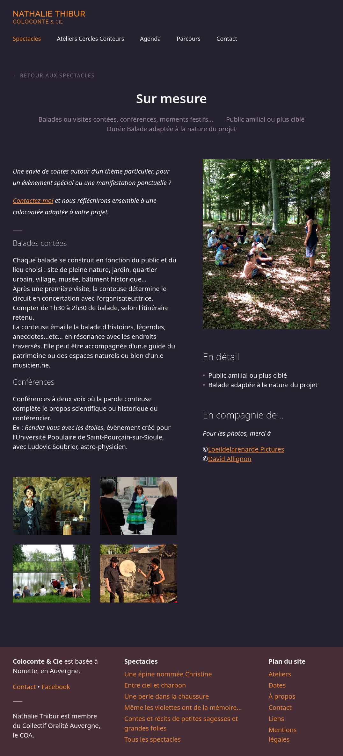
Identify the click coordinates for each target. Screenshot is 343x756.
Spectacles (27, 38)
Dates (277, 685)
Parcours (189, 38)
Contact (226, 38)
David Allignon (230, 458)
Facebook (55, 686)
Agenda (150, 38)
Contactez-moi (33, 200)
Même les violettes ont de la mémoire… (183, 707)
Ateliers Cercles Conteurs (90, 38)
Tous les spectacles (152, 739)
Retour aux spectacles (57, 75)
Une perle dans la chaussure (166, 696)
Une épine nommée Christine (168, 674)
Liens (276, 718)
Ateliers (279, 674)
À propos (281, 696)
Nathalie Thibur (49, 17)
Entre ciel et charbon (155, 685)
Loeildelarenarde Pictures (246, 449)
